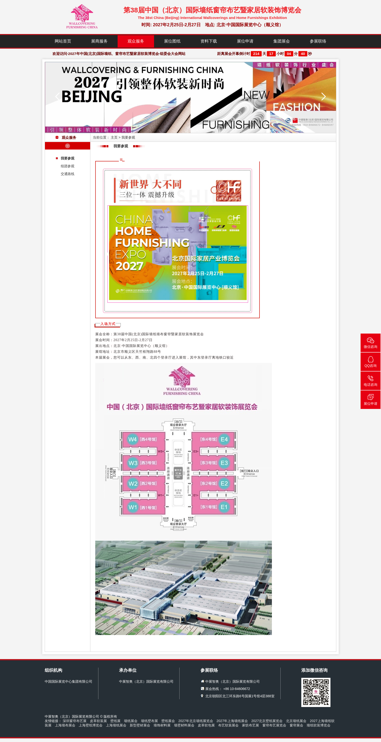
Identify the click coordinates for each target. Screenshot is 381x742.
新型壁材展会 (140, 725)
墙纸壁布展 (149, 721)
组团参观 (67, 166)
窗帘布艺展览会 (274, 725)
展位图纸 (172, 41)
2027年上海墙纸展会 (232, 721)
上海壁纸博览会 (91, 725)
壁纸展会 (168, 721)
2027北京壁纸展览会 (267, 721)
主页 (114, 137)
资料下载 (208, 41)
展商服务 (99, 41)
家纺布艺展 (250, 725)
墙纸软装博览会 (318, 725)
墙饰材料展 (162, 725)
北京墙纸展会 (296, 721)
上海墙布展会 (65, 725)
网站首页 (63, 41)
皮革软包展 (206, 725)
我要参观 (67, 158)
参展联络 (318, 41)
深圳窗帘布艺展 (75, 721)
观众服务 (136, 41)
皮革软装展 (98, 721)
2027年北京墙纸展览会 (195, 721)
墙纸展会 (131, 721)
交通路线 (67, 174)
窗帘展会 (296, 725)
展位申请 (245, 41)
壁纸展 (115, 721)
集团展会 (281, 41)
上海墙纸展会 (116, 725)
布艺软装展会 (228, 725)
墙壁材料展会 (184, 725)
